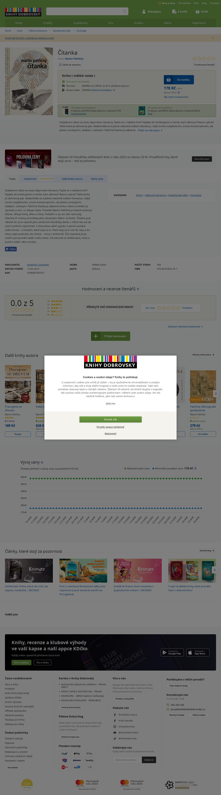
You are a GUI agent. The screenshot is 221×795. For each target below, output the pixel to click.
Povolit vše (110, 419)
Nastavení (110, 433)
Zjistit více (110, 403)
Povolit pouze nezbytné (110, 427)
